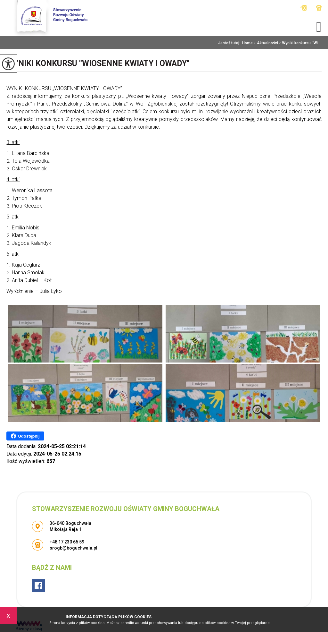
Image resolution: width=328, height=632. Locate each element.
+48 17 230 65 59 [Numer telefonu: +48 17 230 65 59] (67, 541)
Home (247, 43)
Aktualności (265, 43)
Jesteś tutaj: (230, 43)
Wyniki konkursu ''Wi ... (300, 43)
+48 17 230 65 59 (319, 8)
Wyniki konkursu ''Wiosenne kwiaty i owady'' (98, 63)
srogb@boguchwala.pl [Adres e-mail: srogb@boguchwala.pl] (73, 548)
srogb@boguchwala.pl (303, 8)
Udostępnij (25, 436)
